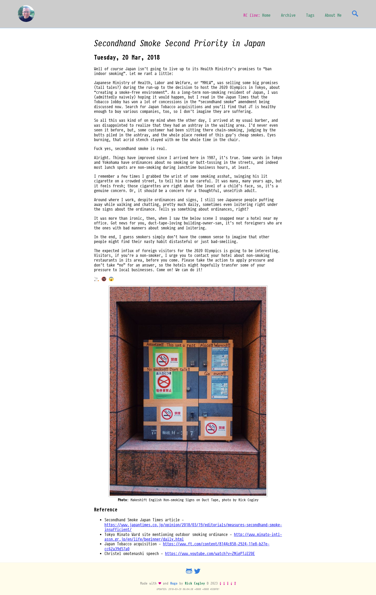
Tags (310, 15)
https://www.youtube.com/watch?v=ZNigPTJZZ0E (210, 553)
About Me (333, 15)
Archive (288, 15)
